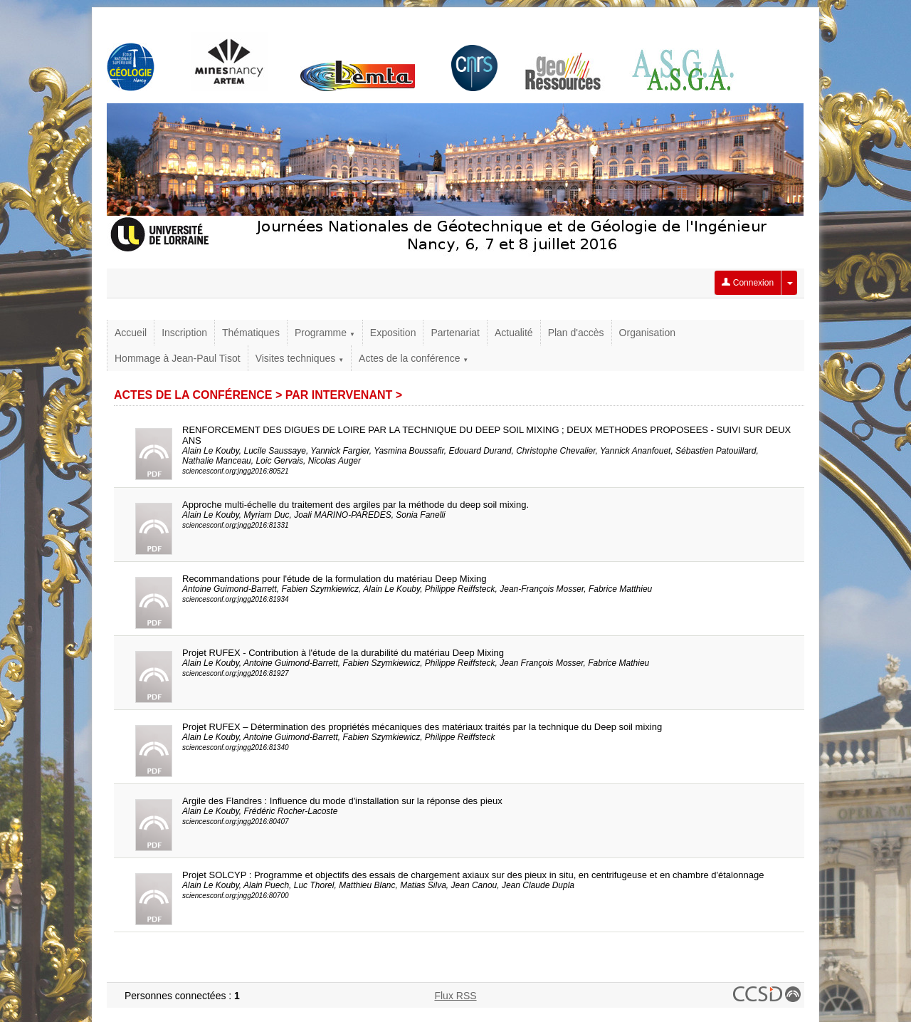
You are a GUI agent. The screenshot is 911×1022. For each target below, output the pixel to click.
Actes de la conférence (413, 358)
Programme (325, 332)
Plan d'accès (576, 332)
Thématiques (251, 332)
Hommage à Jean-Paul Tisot (178, 358)
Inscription (184, 332)
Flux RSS (455, 995)
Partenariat (455, 332)
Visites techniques (300, 358)
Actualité (514, 332)
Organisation (647, 332)
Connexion (748, 283)
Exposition (393, 332)
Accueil (131, 332)
